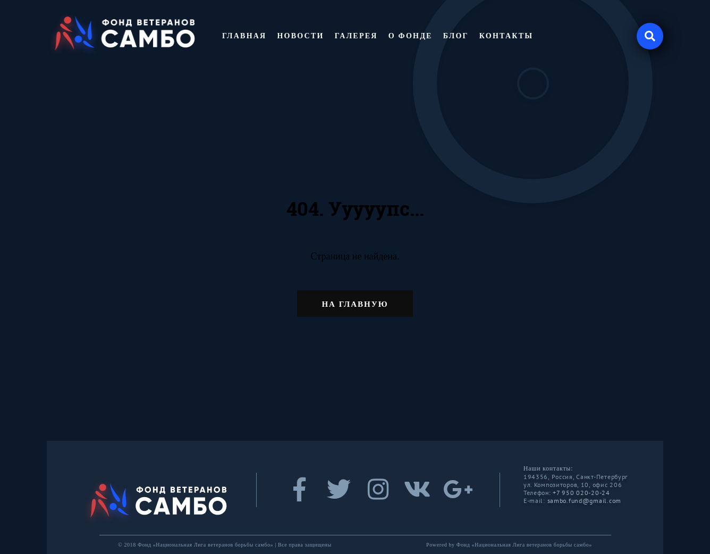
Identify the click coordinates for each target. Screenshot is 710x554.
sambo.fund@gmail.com (584, 501)
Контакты (506, 36)
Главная (244, 36)
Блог (456, 36)
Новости (300, 36)
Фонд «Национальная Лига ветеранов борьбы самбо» (524, 545)
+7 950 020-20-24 (581, 493)
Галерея (356, 36)
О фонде (410, 36)
